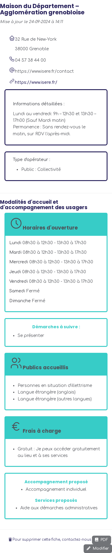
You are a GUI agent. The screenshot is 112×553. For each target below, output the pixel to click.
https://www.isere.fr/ (36, 82)
